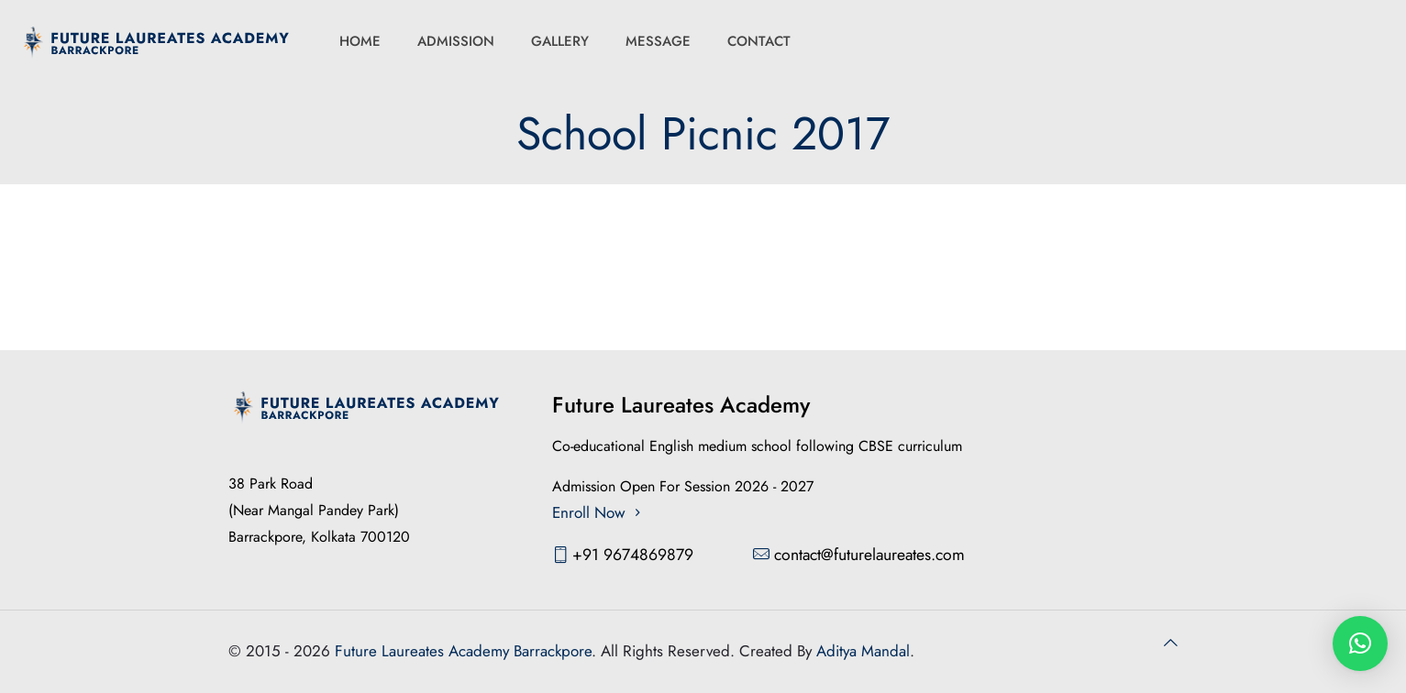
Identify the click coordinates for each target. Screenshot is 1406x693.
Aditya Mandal (863, 651)
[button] (1360, 643)
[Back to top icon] (1171, 643)
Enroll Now (599, 512)
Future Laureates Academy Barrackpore (463, 651)
